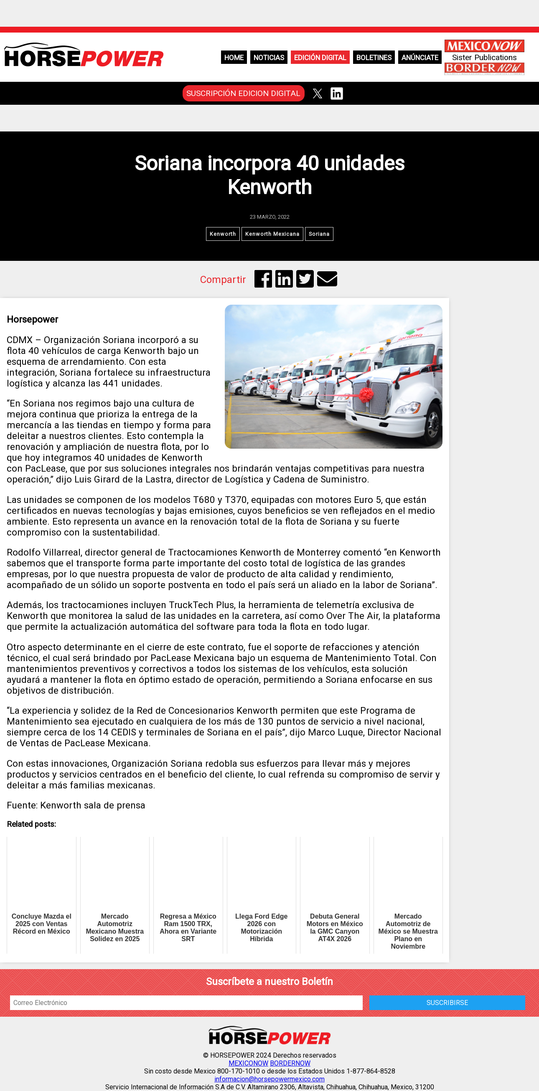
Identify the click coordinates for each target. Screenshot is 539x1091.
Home (234, 57)
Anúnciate (420, 57)
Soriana (319, 234)
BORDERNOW (290, 1063)
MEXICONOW (248, 1063)
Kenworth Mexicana (272, 234)
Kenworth (223, 234)
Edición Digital (320, 57)
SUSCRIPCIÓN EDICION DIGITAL (243, 93)
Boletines (374, 57)
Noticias (269, 57)
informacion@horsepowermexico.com (269, 1079)
